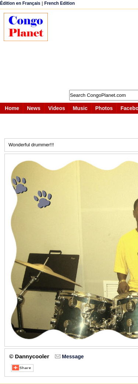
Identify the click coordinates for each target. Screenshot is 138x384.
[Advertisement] (96, 49)
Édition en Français (20, 3)
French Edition (59, 3)
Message (73, 356)
